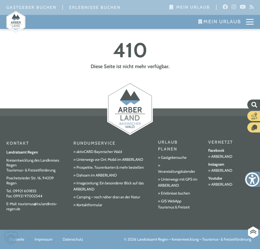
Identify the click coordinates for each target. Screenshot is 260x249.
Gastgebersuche (174, 157)
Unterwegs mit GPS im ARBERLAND (177, 182)
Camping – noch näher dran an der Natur (108, 197)
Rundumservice (94, 143)
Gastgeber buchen (31, 7)
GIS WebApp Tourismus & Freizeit (174, 204)
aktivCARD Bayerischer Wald (99, 151)
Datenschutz (73, 239)
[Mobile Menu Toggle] (250, 21)
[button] (11, 238)
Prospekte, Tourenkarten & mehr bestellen (110, 167)
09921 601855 (24, 191)
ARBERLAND (221, 156)
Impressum (44, 239)
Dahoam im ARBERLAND (96, 175)
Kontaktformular (89, 205)
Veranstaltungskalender (176, 171)
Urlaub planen (168, 145)
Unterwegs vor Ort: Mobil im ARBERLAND (109, 159)
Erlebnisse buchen (95, 7)
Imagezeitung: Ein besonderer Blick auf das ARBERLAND (108, 186)
